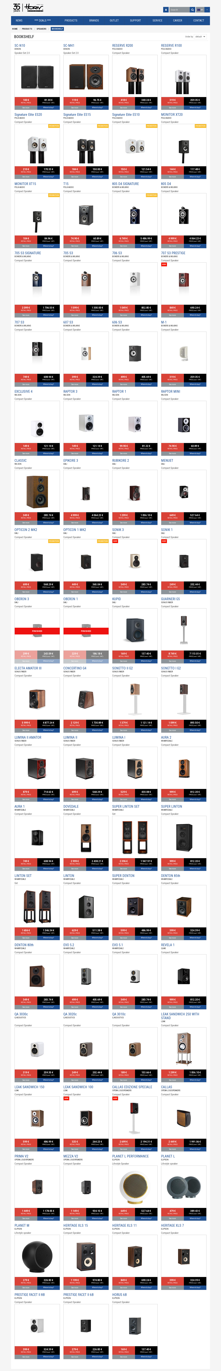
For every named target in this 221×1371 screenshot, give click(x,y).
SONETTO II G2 (122, 668)
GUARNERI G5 (170, 599)
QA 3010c (119, 1014)
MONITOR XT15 (25, 184)
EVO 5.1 (117, 945)
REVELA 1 (168, 945)
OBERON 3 (22, 599)
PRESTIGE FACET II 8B (30, 1295)
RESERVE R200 (122, 45)
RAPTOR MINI (170, 391)
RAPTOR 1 (119, 391)
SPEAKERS (41, 29)
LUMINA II (70, 737)
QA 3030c (21, 1014)
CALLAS (166, 1087)
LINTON (68, 876)
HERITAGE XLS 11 (124, 1225)
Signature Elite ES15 (77, 114)
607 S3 (68, 322)
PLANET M (22, 1225)
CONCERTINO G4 (74, 668)
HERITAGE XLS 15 (75, 1225)
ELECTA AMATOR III (28, 668)
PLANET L (168, 1156)
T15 (66, 184)
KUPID (116, 599)
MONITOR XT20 (172, 114)
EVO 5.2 (68, 945)
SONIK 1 (167, 530)
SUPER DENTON (123, 876)
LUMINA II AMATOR (28, 737)
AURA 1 (20, 806)
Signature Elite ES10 (126, 114)
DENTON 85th (170, 876)
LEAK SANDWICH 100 (78, 1087)
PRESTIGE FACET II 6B (78, 1295)
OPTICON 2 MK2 (26, 530)
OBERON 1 (70, 599)
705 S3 (68, 253)
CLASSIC (21, 460)
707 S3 (19, 322)
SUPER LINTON (171, 806)
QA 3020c (70, 1014)
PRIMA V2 (21, 1156)
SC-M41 (68, 45)
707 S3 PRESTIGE (173, 253)
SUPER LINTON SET (126, 806)
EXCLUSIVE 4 (23, 391)
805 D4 (166, 184)
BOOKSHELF (57, 29)
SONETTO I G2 (171, 668)
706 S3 (117, 253)
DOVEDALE (71, 806)
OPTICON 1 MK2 (74, 530)
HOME (15, 29)
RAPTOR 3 (70, 391)
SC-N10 (20, 45)
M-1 (164, 322)
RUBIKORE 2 (120, 460)
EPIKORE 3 (70, 460)
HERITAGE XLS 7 (172, 1225)
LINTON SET (23, 876)
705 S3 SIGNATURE (28, 253)
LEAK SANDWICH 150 (29, 1087)
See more (25, 108)
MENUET (167, 460)
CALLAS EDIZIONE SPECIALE (132, 1087)
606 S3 (117, 322)
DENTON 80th (24, 945)
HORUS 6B (119, 1295)
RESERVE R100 (171, 45)
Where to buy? (48, 108)
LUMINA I (118, 737)
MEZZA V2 (70, 1156)
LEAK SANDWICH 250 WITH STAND (180, 1016)
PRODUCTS (27, 29)
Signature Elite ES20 (28, 114)
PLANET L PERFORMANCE (130, 1156)
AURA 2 (166, 737)
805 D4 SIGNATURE (125, 184)
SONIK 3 (118, 530)
